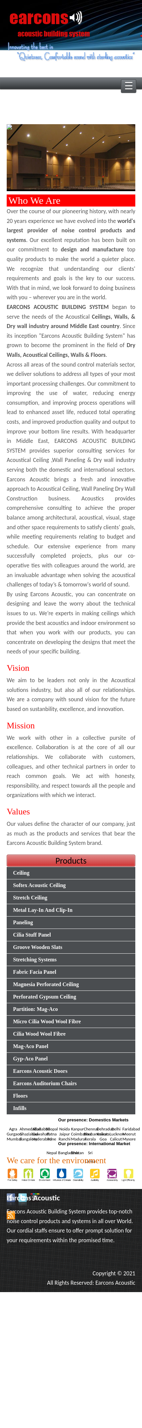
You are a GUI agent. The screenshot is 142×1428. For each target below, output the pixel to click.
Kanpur (77, 1128)
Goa (102, 1138)
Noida (64, 1128)
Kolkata (103, 1133)
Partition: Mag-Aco (35, 1009)
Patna (52, 1133)
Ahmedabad (30, 1128)
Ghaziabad (28, 1133)
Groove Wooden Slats (37, 947)
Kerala (90, 1138)
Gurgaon (14, 1133)
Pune (51, 1138)
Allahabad (41, 1128)
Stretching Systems (35, 959)
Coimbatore (81, 1133)
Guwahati (41, 1133)
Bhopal (52, 1128)
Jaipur (64, 1133)
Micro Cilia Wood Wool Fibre (47, 1021)
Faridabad (131, 1128)
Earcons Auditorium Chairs (45, 1083)
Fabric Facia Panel (34, 972)
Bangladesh (68, 1152)
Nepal (52, 1152)
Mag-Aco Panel (30, 1046)
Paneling (23, 922)
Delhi (116, 1128)
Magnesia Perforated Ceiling (46, 984)
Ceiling (21, 873)
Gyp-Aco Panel (30, 1058)
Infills (19, 1108)
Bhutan (77, 1152)
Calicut (116, 1138)
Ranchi (64, 1138)
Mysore (129, 1138)
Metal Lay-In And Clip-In (42, 910)
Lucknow (117, 1133)
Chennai (91, 1128)
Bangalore (28, 1138)
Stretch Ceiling (30, 897)
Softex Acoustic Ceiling (39, 885)
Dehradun (105, 1128)
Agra (13, 1128)
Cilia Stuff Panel (32, 935)
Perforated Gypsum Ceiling (44, 997)
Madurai (78, 1138)
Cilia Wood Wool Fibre (39, 1034)
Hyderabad (42, 1138)
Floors (20, 1096)
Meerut (129, 1133)
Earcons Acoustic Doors (40, 1071)
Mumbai (14, 1138)
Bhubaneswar (96, 1133)
